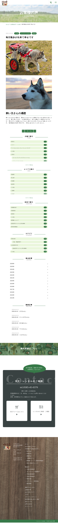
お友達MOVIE (29, 247)
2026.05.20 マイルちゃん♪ (20, 331)
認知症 (29, 215)
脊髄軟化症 (29, 208)
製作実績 (28, 487)
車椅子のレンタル (29, 491)
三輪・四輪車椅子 (30, 244)
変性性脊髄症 (29, 228)
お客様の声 (13, 24)
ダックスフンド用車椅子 (33, 475)
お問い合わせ (28, 507)
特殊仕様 (29, 240)
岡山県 (35, 33)
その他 (19, 24)
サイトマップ (28, 510)
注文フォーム (28, 505)
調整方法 (28, 460)
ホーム (7, 24)
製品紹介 (26, 470)
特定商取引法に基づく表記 (32, 503)
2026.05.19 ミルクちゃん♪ (20, 337)
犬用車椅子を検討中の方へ (32, 452)
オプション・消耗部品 (32, 485)
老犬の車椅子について (32, 467)
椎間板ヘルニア (29, 222)
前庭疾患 (29, 212)
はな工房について (29, 495)
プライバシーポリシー (30, 500)
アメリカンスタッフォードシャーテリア (29, 149)
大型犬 (29, 156)
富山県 (29, 179)
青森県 (29, 175)
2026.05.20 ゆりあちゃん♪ (20, 325)
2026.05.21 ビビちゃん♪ (19, 313)
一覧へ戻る (29, 132)
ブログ (26, 498)
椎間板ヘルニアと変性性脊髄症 (35, 464)
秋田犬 (29, 143)
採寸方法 (28, 455)
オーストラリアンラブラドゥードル (30, 159)
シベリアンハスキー (26, 33)
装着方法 (28, 457)
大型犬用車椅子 (30, 480)
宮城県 (29, 182)
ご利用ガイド (30, 462)
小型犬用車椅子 (30, 473)
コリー (29, 146)
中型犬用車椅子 (30, 477)
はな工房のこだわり (30, 450)
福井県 (29, 185)
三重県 (29, 192)
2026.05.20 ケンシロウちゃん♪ (21, 319)
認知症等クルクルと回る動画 (29, 225)
